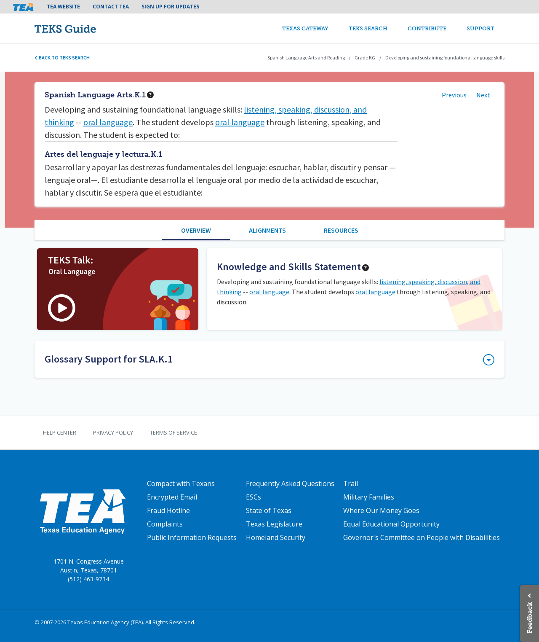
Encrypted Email (172, 497)
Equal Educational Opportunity (391, 524)
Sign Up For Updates (170, 6)
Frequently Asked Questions (290, 483)
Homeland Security (275, 537)
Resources (341, 230)
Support (480, 28)
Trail (350, 483)
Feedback (530, 618)
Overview (196, 230)
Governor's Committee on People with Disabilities (421, 537)
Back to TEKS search (62, 57)
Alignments (267, 230)
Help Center (59, 432)
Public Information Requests (192, 537)
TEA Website (63, 6)
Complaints (165, 524)
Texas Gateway (305, 28)
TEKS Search (368, 28)
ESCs (253, 497)
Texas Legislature (274, 524)
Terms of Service (173, 432)
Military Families (368, 497)
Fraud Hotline (168, 510)
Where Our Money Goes (381, 510)
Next (483, 95)
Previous (454, 95)
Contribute (427, 28)
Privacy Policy (113, 432)
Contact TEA (111, 6)
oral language (108, 122)
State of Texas (268, 510)
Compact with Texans (181, 483)
